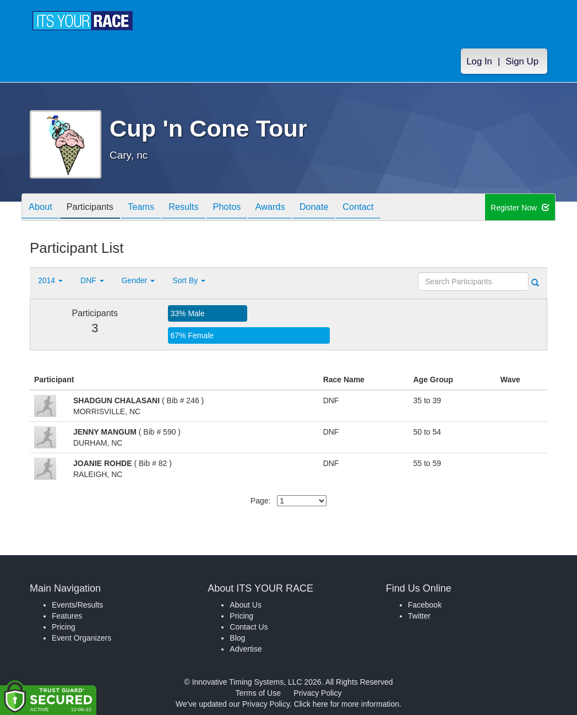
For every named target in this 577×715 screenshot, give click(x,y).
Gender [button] (138, 280)
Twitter (419, 615)
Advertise (246, 648)
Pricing (63, 626)
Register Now (520, 207)
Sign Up (521, 61)
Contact (389, 208)
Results (198, 208)
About (42, 208)
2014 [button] (50, 280)
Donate (341, 208)
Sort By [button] (188, 280)
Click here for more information (346, 704)
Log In (479, 61)
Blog (237, 637)
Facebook (425, 604)
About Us (246, 604)
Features (67, 615)
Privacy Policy (317, 693)
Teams (151, 208)
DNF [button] (92, 280)
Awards (292, 208)
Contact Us (249, 626)
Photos (245, 208)
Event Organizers (81, 637)
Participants (96, 208)
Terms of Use (258, 693)
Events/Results (77, 604)
